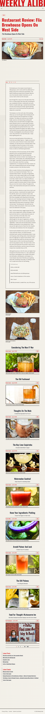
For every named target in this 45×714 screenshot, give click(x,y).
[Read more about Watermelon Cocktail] (22, 497)
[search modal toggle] (43, 8)
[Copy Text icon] (13, 82)
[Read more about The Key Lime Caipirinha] (22, 463)
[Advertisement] (22, 71)
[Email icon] (15, 82)
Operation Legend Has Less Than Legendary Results (13, 655)
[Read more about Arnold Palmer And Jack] (22, 565)
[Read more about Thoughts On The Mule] (22, 429)
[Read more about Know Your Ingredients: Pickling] (22, 531)
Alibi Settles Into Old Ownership (9, 657)
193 (24, 646)
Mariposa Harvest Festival (8, 671)
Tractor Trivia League (7, 673)
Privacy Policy (5, 711)
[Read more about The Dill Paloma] (22, 599)
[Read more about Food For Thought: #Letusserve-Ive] (22, 633)
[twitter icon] (11, 82)
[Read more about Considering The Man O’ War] (22, 363)
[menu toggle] (1, 8)
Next (28, 646)
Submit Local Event (17, 711)
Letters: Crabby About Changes (9, 664)
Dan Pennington (9, 620)
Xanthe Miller (8, 519)
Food (4, 15)
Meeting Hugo (5, 662)
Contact (10, 711)
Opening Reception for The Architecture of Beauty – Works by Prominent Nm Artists (19, 676)
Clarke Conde (8, 351)
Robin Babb (4, 39)
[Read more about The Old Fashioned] (22, 395)
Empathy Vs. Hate (6, 659)
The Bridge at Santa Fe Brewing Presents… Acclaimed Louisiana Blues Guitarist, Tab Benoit (20, 678)
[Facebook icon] (9, 82)
